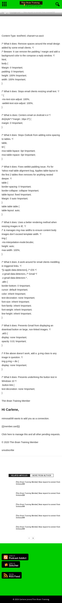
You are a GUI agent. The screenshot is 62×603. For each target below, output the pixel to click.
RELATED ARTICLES (19, 475)
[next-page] (33, 538)
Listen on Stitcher (11, 564)
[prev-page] (29, 538)
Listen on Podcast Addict (15, 557)
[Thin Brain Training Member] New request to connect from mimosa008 (38, 483)
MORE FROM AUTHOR (41, 475)
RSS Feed (12, 575)
